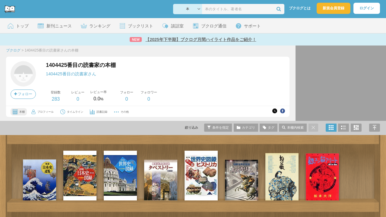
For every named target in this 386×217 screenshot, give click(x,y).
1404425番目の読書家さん (71, 73)
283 (56, 99)
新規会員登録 (333, 8)
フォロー (23, 94)
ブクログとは (300, 8)
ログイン (366, 8)
